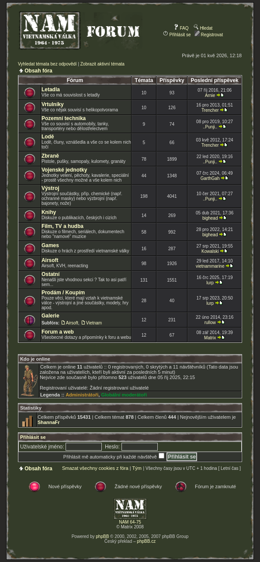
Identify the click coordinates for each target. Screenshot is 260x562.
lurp (210, 282)
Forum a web (58, 332)
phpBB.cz (146, 541)
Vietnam (94, 323)
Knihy (49, 212)
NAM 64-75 (130, 522)
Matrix (210, 337)
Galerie (50, 316)
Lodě (48, 137)
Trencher (210, 110)
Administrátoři (82, 394)
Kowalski (209, 251)
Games (50, 245)
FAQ (181, 28)
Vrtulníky (53, 104)
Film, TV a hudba (62, 226)
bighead (210, 218)
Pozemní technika (64, 118)
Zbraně (50, 156)
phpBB (102, 536)
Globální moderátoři (124, 394)
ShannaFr (49, 422)
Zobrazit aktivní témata (102, 64)
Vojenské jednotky (64, 170)
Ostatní (50, 274)
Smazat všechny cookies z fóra (95, 468)
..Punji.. (210, 126)
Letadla (51, 89)
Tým (136, 468)
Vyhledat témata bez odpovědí (47, 64)
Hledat (203, 28)
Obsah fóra (38, 71)
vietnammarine (210, 266)
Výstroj (50, 188)
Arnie (210, 95)
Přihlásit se (177, 34)
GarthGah (210, 178)
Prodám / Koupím (63, 293)
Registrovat (208, 34)
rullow (210, 322)
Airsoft (50, 260)
